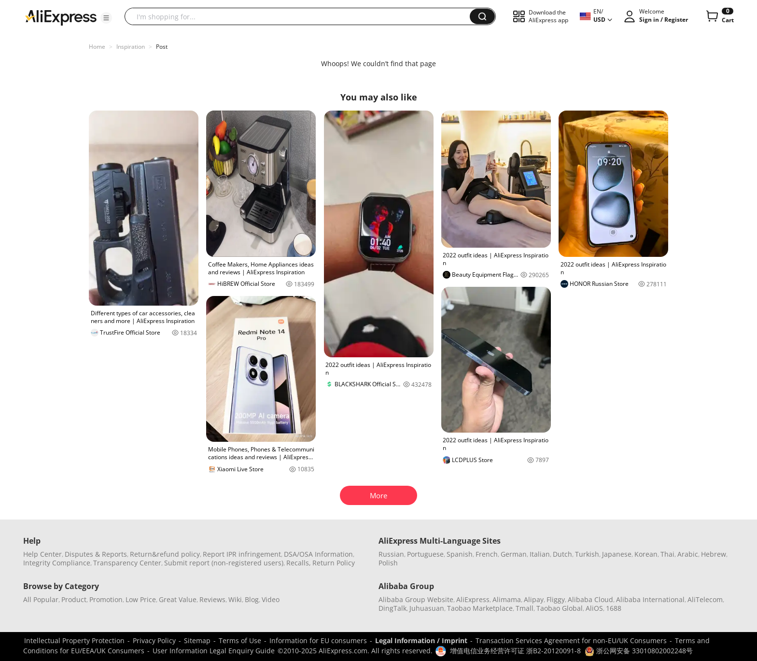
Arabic (687, 554)
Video (271, 599)
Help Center (42, 554)
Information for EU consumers (318, 640)
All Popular (40, 599)
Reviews (212, 599)
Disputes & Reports (96, 554)
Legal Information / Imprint (421, 640)
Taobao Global (559, 608)
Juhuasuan (426, 608)
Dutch (562, 554)
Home (97, 46)
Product (73, 599)
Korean (646, 554)
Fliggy (556, 599)
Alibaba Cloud (590, 599)
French (487, 554)
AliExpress (473, 599)
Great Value (177, 599)
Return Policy (333, 562)
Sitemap (197, 640)
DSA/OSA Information (318, 554)
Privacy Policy (154, 640)
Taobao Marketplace (480, 608)
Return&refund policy (165, 554)
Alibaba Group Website (415, 599)
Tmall (524, 608)
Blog (252, 599)
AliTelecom (705, 599)
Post (162, 46)
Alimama (506, 599)
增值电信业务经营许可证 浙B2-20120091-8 (515, 650)
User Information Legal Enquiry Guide (214, 650)
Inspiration (130, 46)
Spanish (460, 554)
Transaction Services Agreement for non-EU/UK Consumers (571, 640)
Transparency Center (127, 562)
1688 (613, 608)
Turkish (587, 554)
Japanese (616, 554)
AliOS (594, 608)
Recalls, (298, 562)
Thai (667, 554)
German (514, 554)
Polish (388, 562)
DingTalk (392, 608)
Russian (391, 554)
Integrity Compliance (56, 562)
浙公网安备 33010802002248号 (639, 650)
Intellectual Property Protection (74, 640)
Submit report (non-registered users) (223, 562)
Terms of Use (240, 640)
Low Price (141, 599)
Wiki (235, 599)
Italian (540, 554)
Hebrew (713, 554)
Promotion (106, 599)
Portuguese (425, 554)
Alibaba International (650, 599)
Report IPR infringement (242, 554)
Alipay (534, 599)
